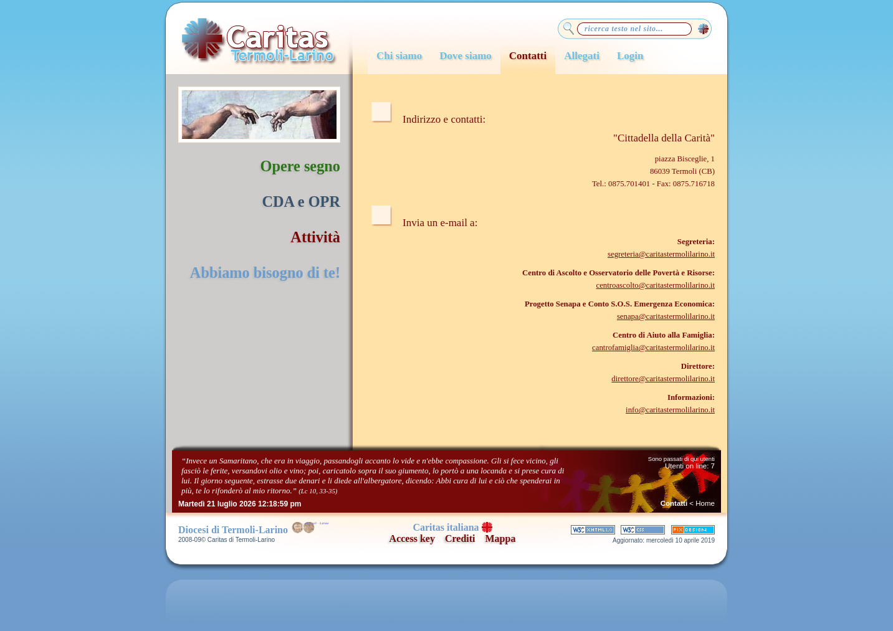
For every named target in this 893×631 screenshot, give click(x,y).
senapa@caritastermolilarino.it (666, 316)
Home (705, 503)
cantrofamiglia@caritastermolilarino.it (653, 347)
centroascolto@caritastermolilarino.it (655, 285)
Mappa (500, 538)
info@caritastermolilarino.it (670, 410)
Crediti (460, 538)
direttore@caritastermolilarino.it (663, 378)
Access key (412, 538)
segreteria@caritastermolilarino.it (661, 254)
